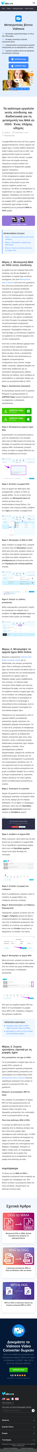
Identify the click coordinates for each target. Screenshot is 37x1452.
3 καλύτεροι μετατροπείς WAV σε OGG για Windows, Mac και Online (18, 1269)
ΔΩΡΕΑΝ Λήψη (18, 59)
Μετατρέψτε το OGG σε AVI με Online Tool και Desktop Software (19, 1032)
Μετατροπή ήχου (18, 8)
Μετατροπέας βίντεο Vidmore (18, 26)
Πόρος (9, 8)
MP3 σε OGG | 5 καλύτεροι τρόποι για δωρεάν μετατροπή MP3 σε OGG (19, 1304)
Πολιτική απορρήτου (27, 1448)
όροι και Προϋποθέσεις (11, 1448)
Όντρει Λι (6, 132)
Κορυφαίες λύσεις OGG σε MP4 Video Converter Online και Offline (18, 1027)
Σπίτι (3, 8)
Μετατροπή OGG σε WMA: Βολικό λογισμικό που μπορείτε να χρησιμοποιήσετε (18, 1236)
